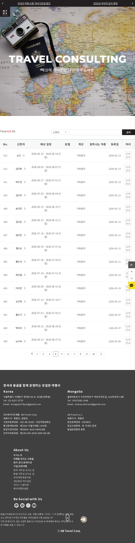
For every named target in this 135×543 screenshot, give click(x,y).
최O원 (19, 275)
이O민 (19, 288)
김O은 (19, 221)
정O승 (19, 248)
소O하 (19, 301)
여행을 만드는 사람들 (23, 458)
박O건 (19, 182)
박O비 (19, 328)
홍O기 (19, 314)
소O (19, 155)
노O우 (19, 341)
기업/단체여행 (20, 466)
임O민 (19, 235)
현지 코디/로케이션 (22, 462)
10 (93, 354)
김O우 (19, 195)
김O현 (19, 168)
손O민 (19, 208)
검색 (128, 132)
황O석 (19, 261)
